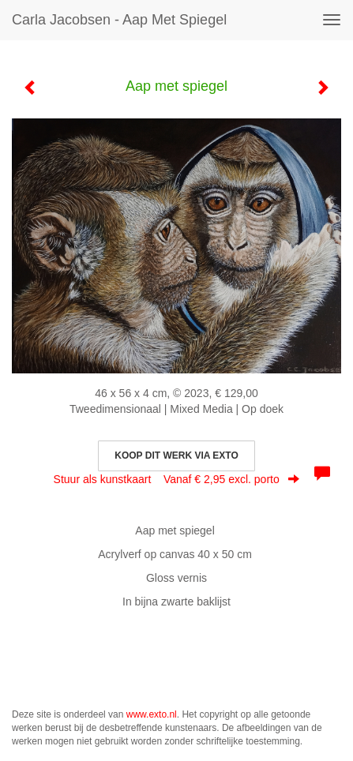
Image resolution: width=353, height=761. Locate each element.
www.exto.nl (151, 714)
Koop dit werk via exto (176, 455)
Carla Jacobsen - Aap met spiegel (119, 20)
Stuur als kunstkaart (177, 479)
